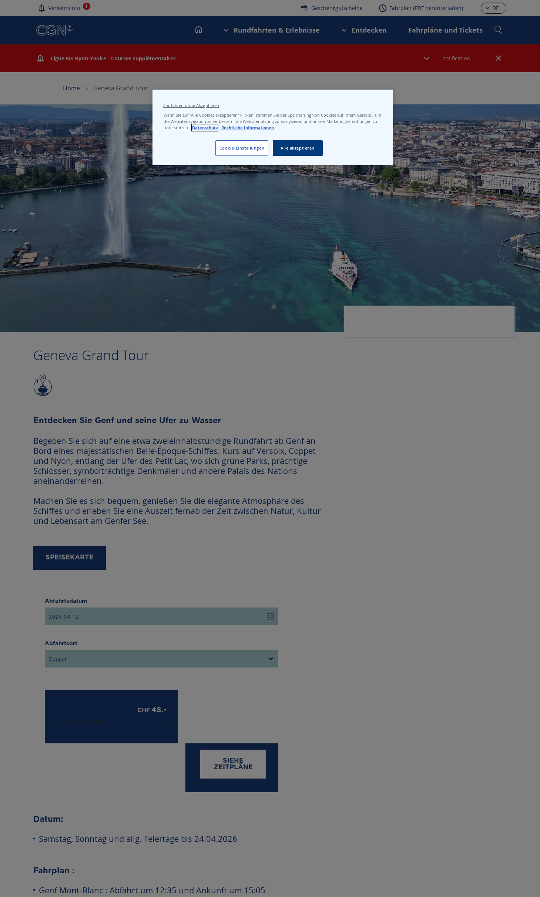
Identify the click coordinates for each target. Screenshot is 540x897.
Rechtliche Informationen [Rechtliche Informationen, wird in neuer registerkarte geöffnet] (247, 128)
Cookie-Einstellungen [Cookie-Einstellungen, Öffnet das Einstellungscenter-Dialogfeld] (241, 148)
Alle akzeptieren (298, 148)
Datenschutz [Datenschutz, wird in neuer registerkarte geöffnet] (205, 128)
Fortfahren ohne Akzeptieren (191, 105)
